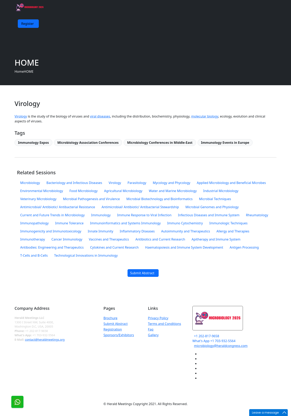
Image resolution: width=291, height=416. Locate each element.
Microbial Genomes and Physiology (211, 207)
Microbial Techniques (215, 199)
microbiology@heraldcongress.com (221, 346)
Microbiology (30, 183)
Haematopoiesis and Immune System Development (184, 247)
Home (19, 71)
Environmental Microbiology (41, 191)
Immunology (101, 215)
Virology (21, 116)
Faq (150, 329)
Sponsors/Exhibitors (118, 335)
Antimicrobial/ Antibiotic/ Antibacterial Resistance (57, 207)
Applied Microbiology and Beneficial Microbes (231, 183)
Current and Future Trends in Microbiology (52, 215)
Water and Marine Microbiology (173, 191)
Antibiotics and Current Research (160, 239)
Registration (112, 329)
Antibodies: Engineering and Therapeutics (52, 247)
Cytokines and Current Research (114, 247)
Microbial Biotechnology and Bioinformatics (159, 199)
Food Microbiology (84, 191)
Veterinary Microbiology (38, 199)
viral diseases (100, 116)
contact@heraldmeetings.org (45, 339)
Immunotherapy (32, 239)
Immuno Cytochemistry (185, 223)
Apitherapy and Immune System (216, 239)
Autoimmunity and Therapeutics (185, 231)
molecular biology (204, 116)
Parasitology (137, 183)
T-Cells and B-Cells (34, 255)
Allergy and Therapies (232, 231)
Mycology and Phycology (171, 183)
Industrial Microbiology (220, 191)
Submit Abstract (115, 323)
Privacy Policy (158, 318)
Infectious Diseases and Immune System (208, 215)
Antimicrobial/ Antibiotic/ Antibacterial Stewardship (140, 207)
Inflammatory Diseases (137, 231)
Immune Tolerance (69, 223)
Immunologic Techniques (228, 223)
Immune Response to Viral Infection (144, 215)
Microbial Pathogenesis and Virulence (91, 199)
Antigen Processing (244, 247)
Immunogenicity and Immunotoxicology (50, 231)
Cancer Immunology (66, 239)
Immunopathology (34, 223)
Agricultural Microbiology (123, 191)
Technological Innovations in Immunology (86, 255)
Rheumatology (257, 215)
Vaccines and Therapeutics (109, 239)
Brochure (110, 318)
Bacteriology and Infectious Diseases (74, 183)
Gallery (153, 335)
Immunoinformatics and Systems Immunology (125, 223)
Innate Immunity (100, 231)
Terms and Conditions (164, 323)
